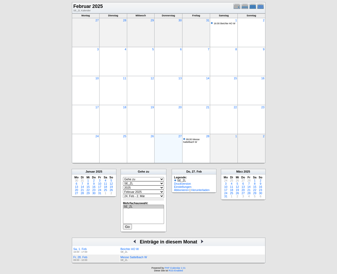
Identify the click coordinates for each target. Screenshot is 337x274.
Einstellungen (182, 186)
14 (207, 78)
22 (235, 107)
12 (152, 78)
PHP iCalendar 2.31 (175, 268)
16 (262, 78)
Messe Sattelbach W (134, 257)
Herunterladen (200, 190)
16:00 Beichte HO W (224, 23)
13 (180, 78)
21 (207, 107)
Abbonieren (181, 190)
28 (124, 20)
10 (97, 78)
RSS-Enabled (175, 270)
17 (97, 107)
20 (180, 107)
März (239, 171)
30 (180, 20)
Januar (90, 171)
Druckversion (182, 183)
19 (152, 107)
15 (235, 78)
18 (124, 107)
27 (97, 20)
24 (97, 136)
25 (124, 136)
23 (262, 107)
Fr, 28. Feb (80, 257)
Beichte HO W (130, 249)
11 (124, 78)
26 (152, 136)
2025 (99, 171)
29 (152, 20)
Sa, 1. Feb (80, 249)
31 (207, 20)
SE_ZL (143, 207)
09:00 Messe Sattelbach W (191, 140)
